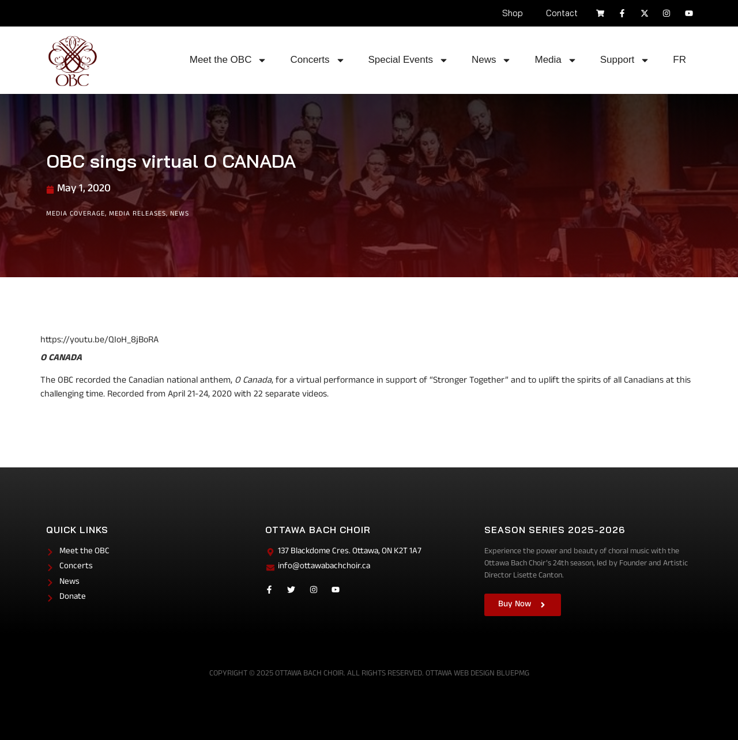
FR (679, 59)
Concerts (317, 60)
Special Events (408, 60)
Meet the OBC (229, 60)
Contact (562, 12)
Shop (512, 12)
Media (555, 60)
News (492, 60)
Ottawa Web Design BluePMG (477, 674)
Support (625, 60)
